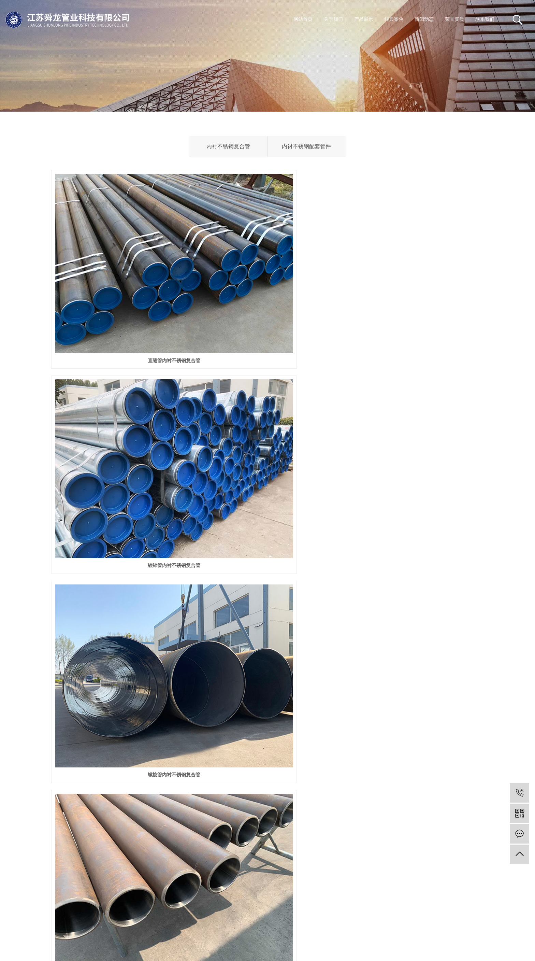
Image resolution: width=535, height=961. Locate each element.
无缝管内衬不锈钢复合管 (118, 401)
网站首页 (303, 19)
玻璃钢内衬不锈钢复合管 (118, 523)
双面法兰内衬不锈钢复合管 (267, 523)
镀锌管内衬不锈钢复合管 (267, 279)
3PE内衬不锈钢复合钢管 (416, 401)
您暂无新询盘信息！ (83, 934)
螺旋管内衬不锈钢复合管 (416, 279)
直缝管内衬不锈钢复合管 (118, 279)
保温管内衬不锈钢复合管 (267, 646)
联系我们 (484, 19)
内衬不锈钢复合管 (228, 146)
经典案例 (394, 19)
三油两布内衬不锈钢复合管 (267, 401)
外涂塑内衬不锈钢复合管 (416, 523)
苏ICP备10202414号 (28, 917)
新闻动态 (424, 19)
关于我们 (333, 19)
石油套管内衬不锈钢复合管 (118, 646)
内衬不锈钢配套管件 (306, 146)
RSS (35, 934)
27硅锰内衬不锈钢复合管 (416, 646)
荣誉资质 (454, 19)
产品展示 (363, 19)
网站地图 (15, 934)
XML (50, 934)
